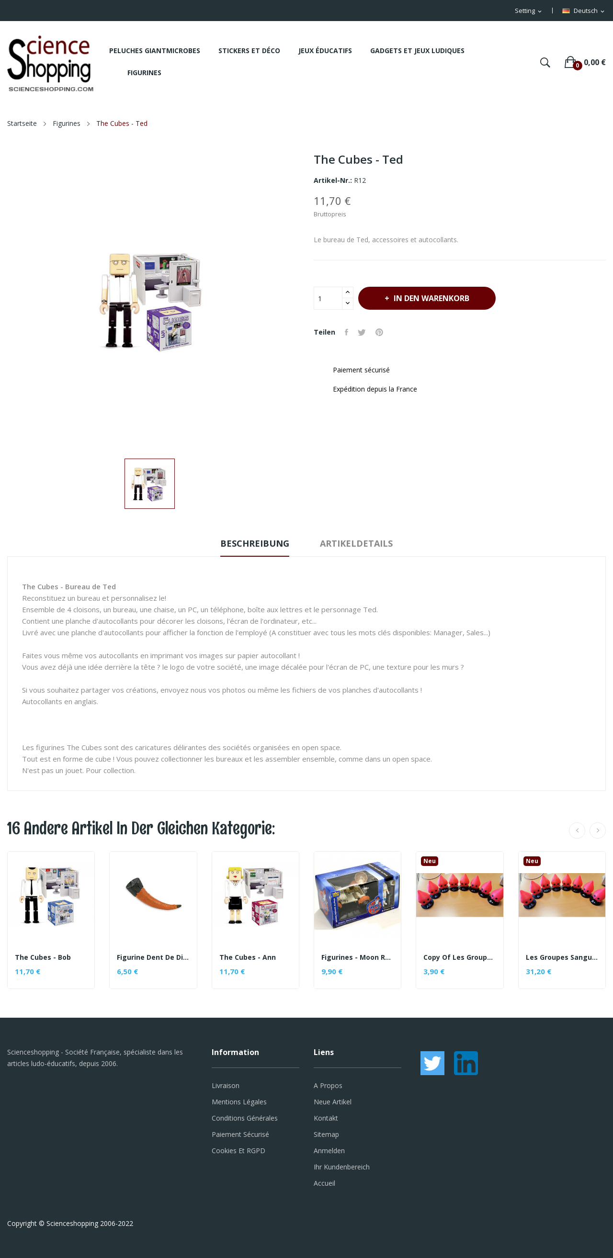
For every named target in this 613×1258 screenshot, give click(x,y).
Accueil (324, 1183)
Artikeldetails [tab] (356, 543)
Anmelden (329, 1150)
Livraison (225, 1085)
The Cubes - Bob (43, 957)
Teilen (346, 332)
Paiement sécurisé (240, 1134)
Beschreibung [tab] (254, 543)
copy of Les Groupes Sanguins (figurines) (459, 957)
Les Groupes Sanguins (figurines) (562, 957)
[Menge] (328, 298)
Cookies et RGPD (238, 1150)
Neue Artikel (333, 1101)
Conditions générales (245, 1118)
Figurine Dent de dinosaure (153, 957)
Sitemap (326, 1134)
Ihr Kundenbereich (342, 1166)
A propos (328, 1085)
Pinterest (379, 332)
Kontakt (326, 1118)
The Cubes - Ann (247, 957)
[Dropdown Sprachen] (584, 11)
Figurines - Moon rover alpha (357, 957)
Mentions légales (239, 1101)
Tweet (362, 332)
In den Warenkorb (430, 298)
